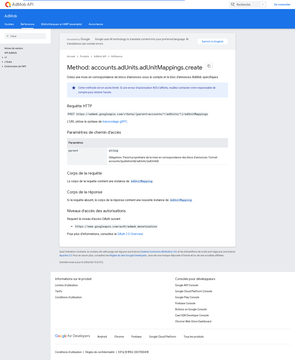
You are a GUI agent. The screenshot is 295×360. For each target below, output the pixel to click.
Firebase (137, 336)
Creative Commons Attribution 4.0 (158, 251)
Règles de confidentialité (100, 352)
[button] (24, 57)
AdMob (11, 16)
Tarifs (58, 291)
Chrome (119, 336)
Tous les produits (194, 336)
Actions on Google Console (191, 309)
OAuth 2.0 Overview (130, 234)
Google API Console (186, 285)
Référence (116, 56)
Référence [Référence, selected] (27, 24)
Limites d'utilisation (66, 285)
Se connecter (282, 4)
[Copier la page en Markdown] (209, 66)
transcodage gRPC (115, 121)
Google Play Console (187, 297)
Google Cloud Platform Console (193, 291)
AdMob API (22, 4)
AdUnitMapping (141, 181)
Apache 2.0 (65, 255)
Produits (84, 56)
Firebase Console (185, 303)
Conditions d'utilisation (68, 297)
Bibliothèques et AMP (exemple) (61, 24)
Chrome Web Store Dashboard (193, 321)
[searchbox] (25, 36)
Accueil (71, 56)
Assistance (96, 24)
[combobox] (248, 4)
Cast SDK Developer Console (192, 315)
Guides (9, 24)
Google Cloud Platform (162, 336)
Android (102, 336)
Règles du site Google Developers (128, 255)
